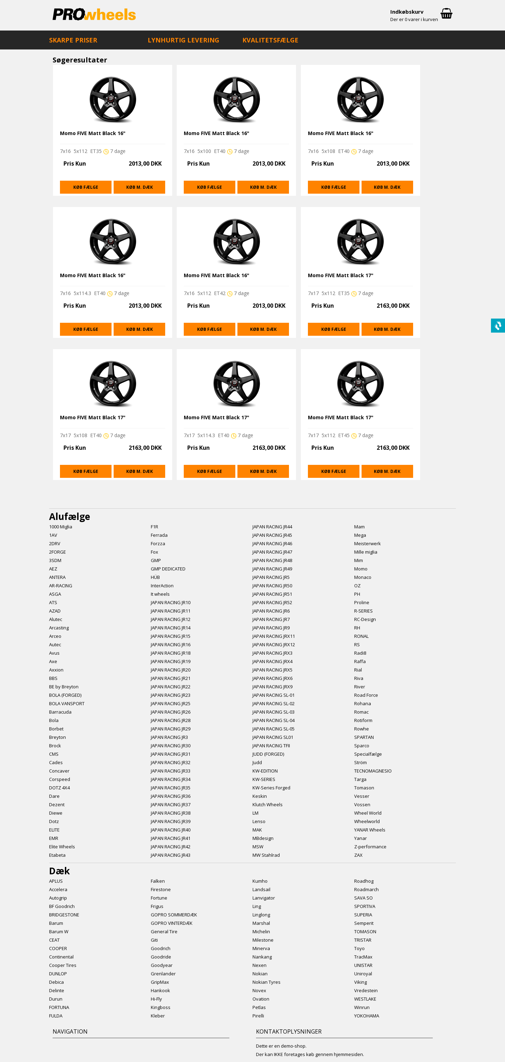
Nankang (262, 957)
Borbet (56, 729)
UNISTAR (363, 965)
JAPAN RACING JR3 (169, 737)
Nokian (260, 973)
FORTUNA (59, 1007)
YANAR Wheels (369, 830)
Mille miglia (365, 552)
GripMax (160, 982)
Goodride (161, 957)
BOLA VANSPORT (67, 703)
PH (357, 594)
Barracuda (60, 712)
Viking (360, 982)
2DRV (54, 543)
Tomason (364, 787)
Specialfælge (368, 754)
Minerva (261, 948)
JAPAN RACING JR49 (272, 569)
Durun (55, 999)
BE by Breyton (64, 686)
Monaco (362, 577)
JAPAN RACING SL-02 (273, 703)
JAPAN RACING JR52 (272, 602)
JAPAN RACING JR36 (170, 796)
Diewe (55, 813)
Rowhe (361, 729)
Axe (53, 661)
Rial (358, 670)
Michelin (261, 931)
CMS (54, 754)
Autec (55, 644)
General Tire (164, 931)
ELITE (54, 830)
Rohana (362, 703)
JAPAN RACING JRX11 (273, 636)
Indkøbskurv (421, 16)
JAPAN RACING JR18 (170, 653)
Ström (360, 762)
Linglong (261, 914)
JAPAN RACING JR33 (170, 771)
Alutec (55, 619)
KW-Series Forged (271, 787)
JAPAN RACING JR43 (170, 855)
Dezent (57, 804)
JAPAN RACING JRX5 (272, 670)
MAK (257, 830)
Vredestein (366, 990)
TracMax (363, 957)
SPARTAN (364, 737)
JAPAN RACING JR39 (170, 821)
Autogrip (58, 898)
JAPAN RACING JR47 (272, 552)
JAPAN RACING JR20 (170, 670)
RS (357, 644)
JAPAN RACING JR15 (170, 636)
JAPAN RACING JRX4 (272, 661)
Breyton (57, 737)
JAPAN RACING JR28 (170, 720)
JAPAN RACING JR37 (170, 804)
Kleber (158, 1016)
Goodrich (160, 948)
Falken (158, 881)
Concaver (59, 771)
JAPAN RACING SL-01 (273, 695)
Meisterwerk (367, 543)
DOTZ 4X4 (59, 787)
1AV (53, 535)
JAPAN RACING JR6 (271, 611)
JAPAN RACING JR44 (272, 526)
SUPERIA (363, 914)
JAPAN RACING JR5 (271, 577)
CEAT (54, 940)
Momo (361, 569)
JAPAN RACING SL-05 (273, 729)
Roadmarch (366, 889)
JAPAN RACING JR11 (170, 611)
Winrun (362, 1007)
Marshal (261, 923)
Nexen (259, 965)
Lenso (258, 821)
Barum (56, 923)
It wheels (160, 594)
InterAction (162, 585)
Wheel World (368, 813)
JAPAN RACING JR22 (170, 686)
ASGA (55, 594)
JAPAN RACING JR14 (170, 627)
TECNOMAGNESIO (373, 771)
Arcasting (59, 627)
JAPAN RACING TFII (271, 745)
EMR (53, 838)
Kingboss (160, 1007)
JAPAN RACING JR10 (170, 602)
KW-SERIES (263, 779)
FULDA (55, 1016)
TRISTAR (362, 940)
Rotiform (363, 720)
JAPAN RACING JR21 (170, 678)
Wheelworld (367, 821)
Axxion (56, 670)
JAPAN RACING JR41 (170, 838)
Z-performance (370, 846)
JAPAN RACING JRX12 (273, 644)
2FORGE (57, 552)
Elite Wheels (62, 846)
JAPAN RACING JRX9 (272, 686)
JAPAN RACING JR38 (170, 813)
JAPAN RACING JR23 (170, 695)
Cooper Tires (62, 965)
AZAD (55, 611)
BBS (53, 678)
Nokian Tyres (266, 982)
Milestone (263, 940)
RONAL (361, 636)
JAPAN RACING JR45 (272, 535)
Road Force (366, 695)
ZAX (358, 855)
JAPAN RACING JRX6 (272, 678)
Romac (361, 712)
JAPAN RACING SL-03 (273, 712)
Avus (54, 653)
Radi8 (360, 653)
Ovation (260, 999)
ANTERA (57, 577)
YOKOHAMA (366, 1016)
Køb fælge (85, 187)
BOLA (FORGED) (65, 695)
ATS (53, 602)
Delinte (56, 990)
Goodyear (162, 965)
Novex (259, 990)
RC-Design (365, 619)
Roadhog (363, 881)
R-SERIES (363, 611)
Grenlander (163, 973)
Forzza (158, 543)
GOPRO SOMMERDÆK (174, 914)
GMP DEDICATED (168, 569)
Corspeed (59, 779)
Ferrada (159, 535)
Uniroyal (363, 973)
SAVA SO (363, 898)
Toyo (359, 948)
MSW (257, 846)
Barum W (58, 931)
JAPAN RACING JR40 (170, 830)
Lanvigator (263, 898)
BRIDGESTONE (64, 914)
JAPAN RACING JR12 (170, 619)
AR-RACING (60, 585)
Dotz (54, 821)
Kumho (260, 881)
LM (255, 813)
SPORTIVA (364, 906)
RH (357, 627)
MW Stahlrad (266, 855)
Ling (256, 906)
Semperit (363, 923)
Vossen (362, 804)
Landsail (261, 889)
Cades (56, 762)
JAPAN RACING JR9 (271, 627)
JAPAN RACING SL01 (272, 737)
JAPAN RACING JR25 (170, 703)
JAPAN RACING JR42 (170, 846)
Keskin (259, 796)
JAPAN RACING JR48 (272, 560)
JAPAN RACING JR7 (271, 619)
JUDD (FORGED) (268, 754)
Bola (54, 720)
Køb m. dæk (139, 187)
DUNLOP (58, 973)
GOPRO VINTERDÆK (172, 923)
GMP (156, 560)
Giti (154, 940)
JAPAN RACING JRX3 (272, 653)
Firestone (161, 889)
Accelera (58, 889)
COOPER (58, 948)
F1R (154, 526)
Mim (358, 560)
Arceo (55, 636)
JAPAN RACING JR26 (170, 712)
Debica (56, 982)
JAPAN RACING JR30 (170, 745)
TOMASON (365, 931)
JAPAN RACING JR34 (170, 779)
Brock (55, 745)
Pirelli (258, 1016)
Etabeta (57, 855)
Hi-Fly (156, 999)
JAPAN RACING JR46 (272, 543)
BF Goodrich (62, 906)
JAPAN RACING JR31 (170, 754)
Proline (361, 602)
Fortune (159, 898)
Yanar (360, 838)
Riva (358, 678)
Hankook (160, 990)
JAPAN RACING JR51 (272, 594)
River (359, 686)
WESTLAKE (365, 999)
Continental (61, 957)
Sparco (361, 745)
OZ (357, 585)
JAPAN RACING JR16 (170, 644)
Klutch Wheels (267, 804)
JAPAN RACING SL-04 (273, 720)
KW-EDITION (265, 771)
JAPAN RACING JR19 (170, 661)
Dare (54, 796)
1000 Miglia (60, 526)
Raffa (360, 661)
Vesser (361, 796)
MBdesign (263, 838)
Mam (359, 526)
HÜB (155, 577)
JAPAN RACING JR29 (170, 729)
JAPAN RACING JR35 (170, 787)
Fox (154, 552)
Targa (360, 779)
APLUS (56, 881)
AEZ (53, 569)
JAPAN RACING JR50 (272, 585)
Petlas (259, 1007)
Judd (257, 762)
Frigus (157, 906)
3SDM (55, 560)
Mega (360, 535)
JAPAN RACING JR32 (170, 762)
